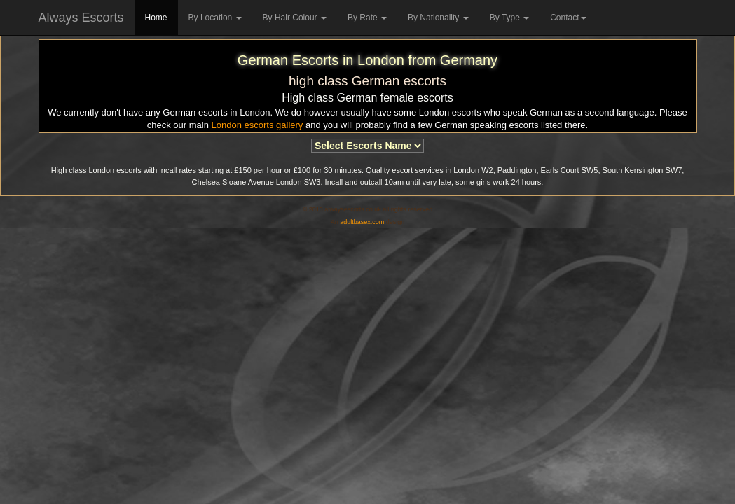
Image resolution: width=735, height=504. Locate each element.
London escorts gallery (257, 125)
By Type (509, 17)
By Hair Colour (295, 17)
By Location (215, 17)
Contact (568, 17)
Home (156, 17)
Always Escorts (81, 17)
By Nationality (438, 17)
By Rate (367, 17)
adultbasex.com (362, 221)
